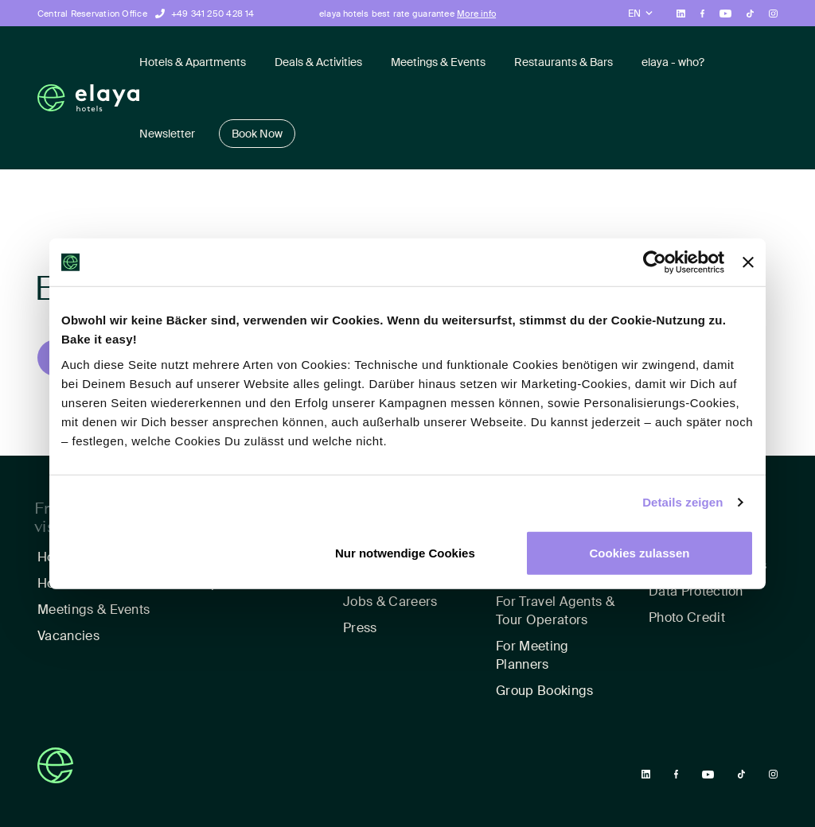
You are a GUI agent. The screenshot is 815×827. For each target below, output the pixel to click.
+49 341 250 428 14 (213, 13)
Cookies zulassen (640, 552)
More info (476, 13)
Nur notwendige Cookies (405, 552)
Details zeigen (682, 502)
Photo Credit (687, 617)
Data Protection (696, 591)
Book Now (257, 133)
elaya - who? (672, 62)
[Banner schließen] (748, 262)
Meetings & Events (438, 62)
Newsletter (167, 133)
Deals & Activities (318, 62)
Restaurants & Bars (563, 62)
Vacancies (68, 635)
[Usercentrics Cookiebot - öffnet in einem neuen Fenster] (654, 262)
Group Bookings (544, 690)
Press (360, 627)
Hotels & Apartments (192, 62)
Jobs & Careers (390, 601)
